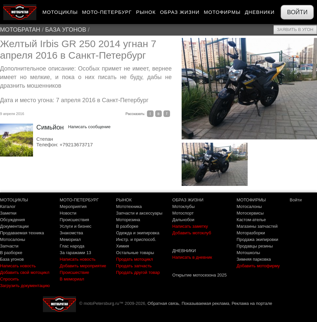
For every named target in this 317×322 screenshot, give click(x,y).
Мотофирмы (222, 12)
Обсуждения (12, 219)
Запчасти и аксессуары (139, 213)
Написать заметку (190, 226)
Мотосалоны (12, 239)
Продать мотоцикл (134, 259)
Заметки (8, 213)
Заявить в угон (295, 29)
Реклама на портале (251, 303)
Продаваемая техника (22, 232)
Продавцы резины (255, 246)
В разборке (11, 252)
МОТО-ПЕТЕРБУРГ (79, 199)
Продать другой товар (138, 272)
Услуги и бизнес (75, 226)
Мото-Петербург (106, 12)
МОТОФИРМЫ (251, 199)
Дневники (259, 12)
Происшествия (74, 219)
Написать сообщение (89, 126)
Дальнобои (183, 219)
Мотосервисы (250, 213)
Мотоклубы (183, 206)
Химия (122, 246)
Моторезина (128, 219)
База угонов (65, 29)
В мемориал (72, 279)
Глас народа (72, 246)
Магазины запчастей (257, 226)
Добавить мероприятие (83, 265)
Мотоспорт (183, 213)
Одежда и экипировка (137, 232)
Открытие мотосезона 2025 (199, 275)
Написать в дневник (192, 257)
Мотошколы (248, 252)
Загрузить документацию (25, 285)
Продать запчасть (134, 265)
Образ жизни (179, 12)
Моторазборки (251, 232)
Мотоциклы (60, 12)
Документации (14, 226)
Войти (297, 12)
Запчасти (9, 246)
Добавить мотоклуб (191, 232)
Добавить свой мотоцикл (24, 272)
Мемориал (70, 239)
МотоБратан (20, 29)
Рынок (146, 12)
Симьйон (50, 127)
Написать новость (18, 265)
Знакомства (71, 232)
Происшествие (74, 272)
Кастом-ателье (251, 219)
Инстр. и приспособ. (136, 239)
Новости (68, 213)
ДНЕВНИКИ (184, 250)
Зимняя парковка (254, 259)
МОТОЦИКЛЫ (14, 199)
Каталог (8, 206)
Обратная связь (163, 303)
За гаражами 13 (75, 252)
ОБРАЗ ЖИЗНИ (187, 199)
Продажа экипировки (257, 239)
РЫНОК (124, 199)
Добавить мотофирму (258, 265)
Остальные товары (135, 252)
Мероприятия (73, 206)
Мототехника (129, 206)
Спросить (9, 279)
